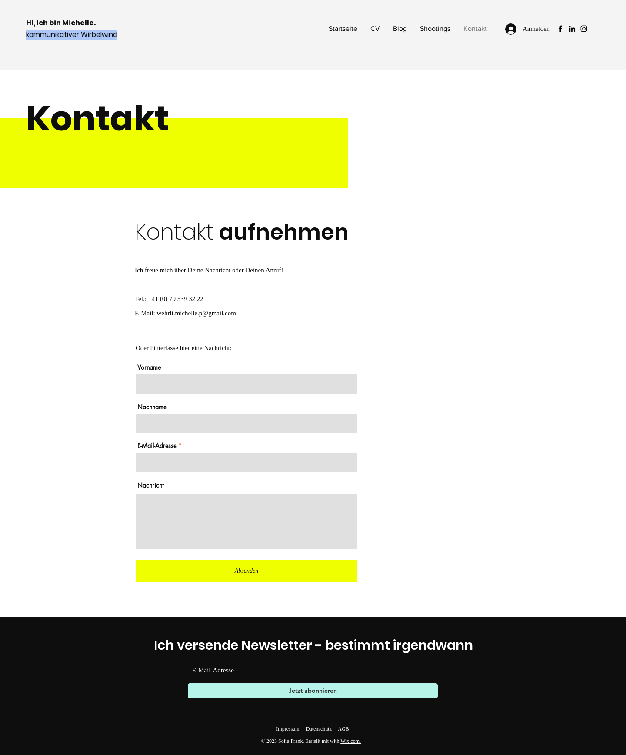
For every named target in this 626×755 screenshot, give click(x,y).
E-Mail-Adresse (156, 446)
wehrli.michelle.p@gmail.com (196, 313)
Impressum (287, 729)
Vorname (149, 367)
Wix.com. (350, 741)
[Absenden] (246, 571)
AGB (343, 729)
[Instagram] (583, 28)
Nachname (151, 407)
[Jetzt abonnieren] (313, 690)
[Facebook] (560, 28)
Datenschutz (319, 729)
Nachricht (150, 485)
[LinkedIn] (572, 28)
